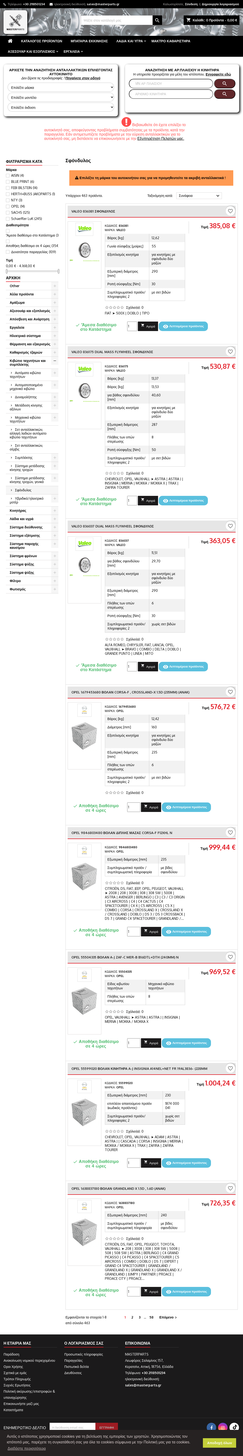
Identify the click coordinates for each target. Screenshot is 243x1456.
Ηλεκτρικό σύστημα (25, 336)
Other (14, 286)
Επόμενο (168, 1317)
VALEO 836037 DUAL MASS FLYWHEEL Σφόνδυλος (112, 526)
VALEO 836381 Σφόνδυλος (93, 211)
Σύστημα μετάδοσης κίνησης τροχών (27, 468)
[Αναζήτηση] (121, 20)
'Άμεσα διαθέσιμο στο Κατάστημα (33, 235)
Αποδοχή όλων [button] (219, 1443)
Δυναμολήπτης (26, 397)
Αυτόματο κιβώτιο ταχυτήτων (25, 375)
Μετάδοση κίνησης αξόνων (26, 407)
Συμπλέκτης (24, 457)
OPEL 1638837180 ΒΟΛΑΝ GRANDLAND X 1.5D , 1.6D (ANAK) (118, 1188)
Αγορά (148, 325)
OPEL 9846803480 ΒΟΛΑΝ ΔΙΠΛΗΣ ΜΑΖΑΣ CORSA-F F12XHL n (121, 833)
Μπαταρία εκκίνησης (89, 41)
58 (152, 1317)
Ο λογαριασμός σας (83, 1343)
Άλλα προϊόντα (22, 294)
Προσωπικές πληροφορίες (83, 1354)
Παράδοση (11, 1354)
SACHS (20, 212)
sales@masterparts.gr (103, 4)
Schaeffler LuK (26, 219)
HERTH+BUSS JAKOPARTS (33, 194)
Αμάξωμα (17, 302)
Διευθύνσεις (73, 1373)
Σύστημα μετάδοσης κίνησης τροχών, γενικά (27, 480)
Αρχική (13, 277)
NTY (16, 200)
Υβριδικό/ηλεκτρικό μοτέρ (26, 500)
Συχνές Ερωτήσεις (17, 1385)
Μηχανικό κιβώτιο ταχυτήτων (25, 419)
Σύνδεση (191, 4)
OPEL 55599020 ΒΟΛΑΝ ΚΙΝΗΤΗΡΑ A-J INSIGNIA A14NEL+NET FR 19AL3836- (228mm (139, 1069)
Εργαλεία (72, 51)
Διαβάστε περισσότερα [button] (27, 1449)
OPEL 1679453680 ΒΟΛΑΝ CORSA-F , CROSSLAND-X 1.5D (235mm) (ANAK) (130, 692)
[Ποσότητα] (132, 326)
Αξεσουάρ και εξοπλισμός (31, 51)
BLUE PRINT (22, 182)
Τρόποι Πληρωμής (17, 1379)
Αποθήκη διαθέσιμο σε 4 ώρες (32, 246)
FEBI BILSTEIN (24, 188)
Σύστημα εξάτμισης (25, 535)
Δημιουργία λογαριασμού (220, 4)
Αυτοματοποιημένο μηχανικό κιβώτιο (26, 387)
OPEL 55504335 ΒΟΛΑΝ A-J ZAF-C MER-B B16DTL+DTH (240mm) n (125, 957)
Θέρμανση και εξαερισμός (30, 344)
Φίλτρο (15, 581)
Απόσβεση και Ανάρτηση (29, 319)
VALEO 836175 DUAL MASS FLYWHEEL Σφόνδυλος (112, 352)
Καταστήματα (13, 1410)
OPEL (18, 206)
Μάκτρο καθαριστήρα (170, 41)
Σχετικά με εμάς (15, 1373)
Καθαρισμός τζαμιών (26, 352)
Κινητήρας (18, 510)
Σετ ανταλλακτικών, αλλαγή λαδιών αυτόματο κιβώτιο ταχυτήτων (28, 433)
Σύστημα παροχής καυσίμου (24, 546)
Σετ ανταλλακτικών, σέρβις (26, 447)
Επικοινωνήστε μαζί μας (21, 1404)
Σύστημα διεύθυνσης (26, 527)
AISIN (17, 175)
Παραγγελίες (73, 1360)
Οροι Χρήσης (13, 1367)
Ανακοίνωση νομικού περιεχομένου (29, 1360)
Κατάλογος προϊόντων (41, 41)
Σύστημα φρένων (23, 556)
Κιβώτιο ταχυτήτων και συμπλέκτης (28, 362)
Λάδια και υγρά (129, 41)
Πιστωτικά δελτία (76, 1367)
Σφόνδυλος (23, 490)
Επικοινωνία (137, 1343)
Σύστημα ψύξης (22, 564)
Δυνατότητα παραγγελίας (33, 252)
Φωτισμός (18, 589)
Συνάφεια (200, 196)
